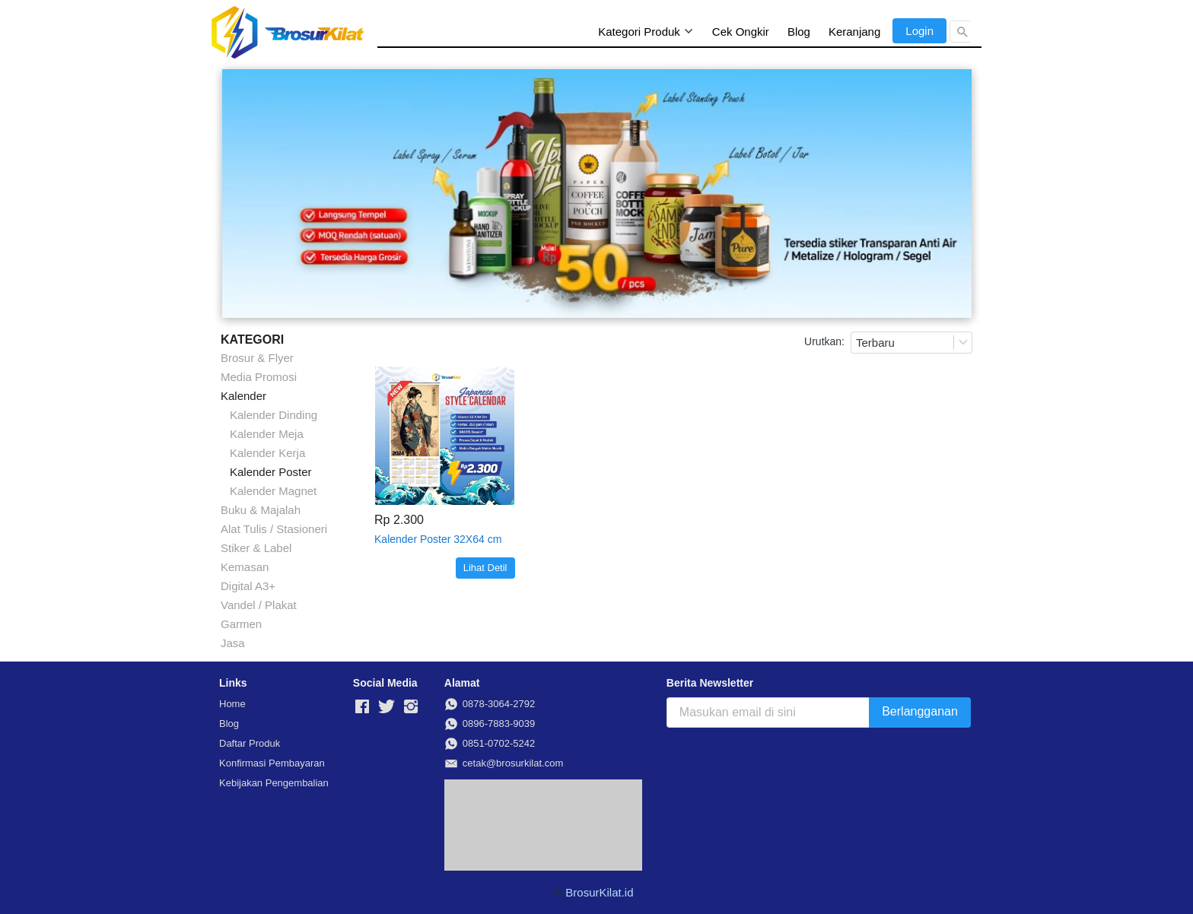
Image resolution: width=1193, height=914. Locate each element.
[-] (362, 707)
